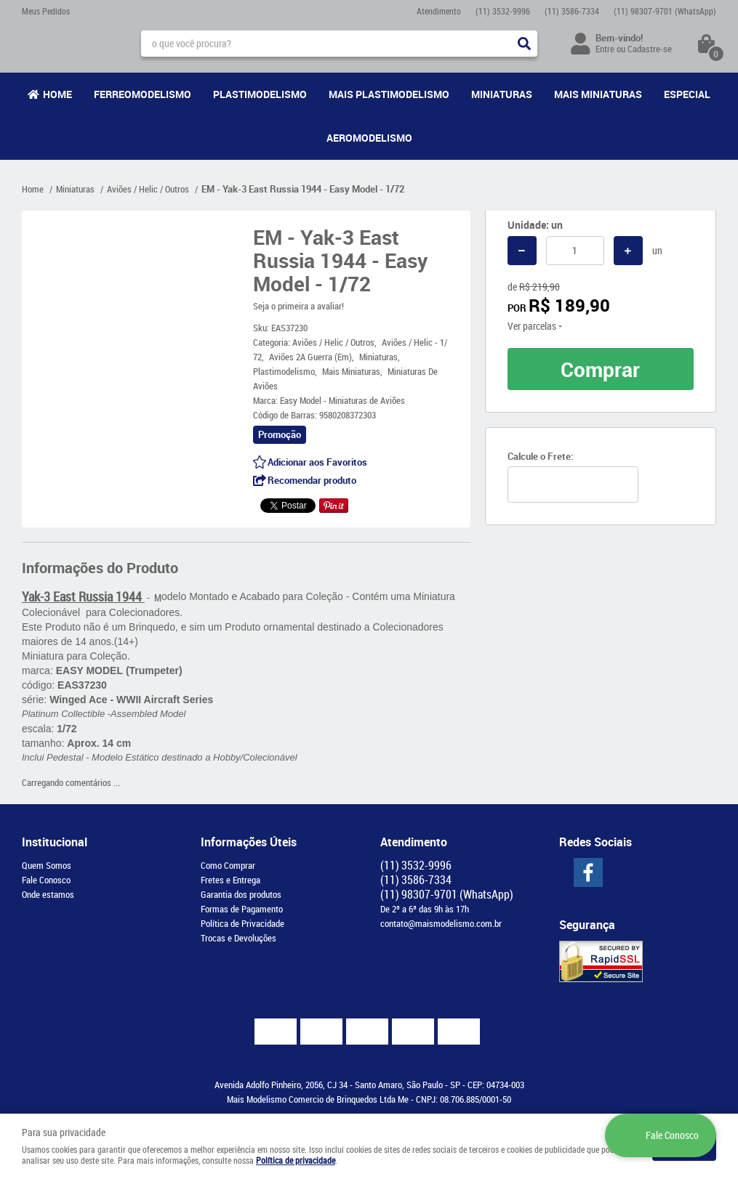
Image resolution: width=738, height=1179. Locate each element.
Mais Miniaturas (598, 94)
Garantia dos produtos (241, 894)
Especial (687, 94)
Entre (604, 48)
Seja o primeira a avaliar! (298, 305)
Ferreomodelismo (142, 94)
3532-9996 (503, 11)
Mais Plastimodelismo (389, 94)
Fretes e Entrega (230, 879)
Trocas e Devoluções (238, 937)
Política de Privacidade (242, 923)
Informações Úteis (249, 842)
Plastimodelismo (260, 94)
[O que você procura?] (524, 44)
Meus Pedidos (46, 11)
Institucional (54, 842)
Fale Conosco (46, 879)
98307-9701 (665, 11)
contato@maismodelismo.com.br (441, 923)
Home (57, 94)
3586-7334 (572, 11)
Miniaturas (501, 94)
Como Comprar (228, 865)
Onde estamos (48, 894)
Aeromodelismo (369, 138)
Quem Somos (46, 865)
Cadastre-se (649, 48)
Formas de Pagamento (242, 908)
